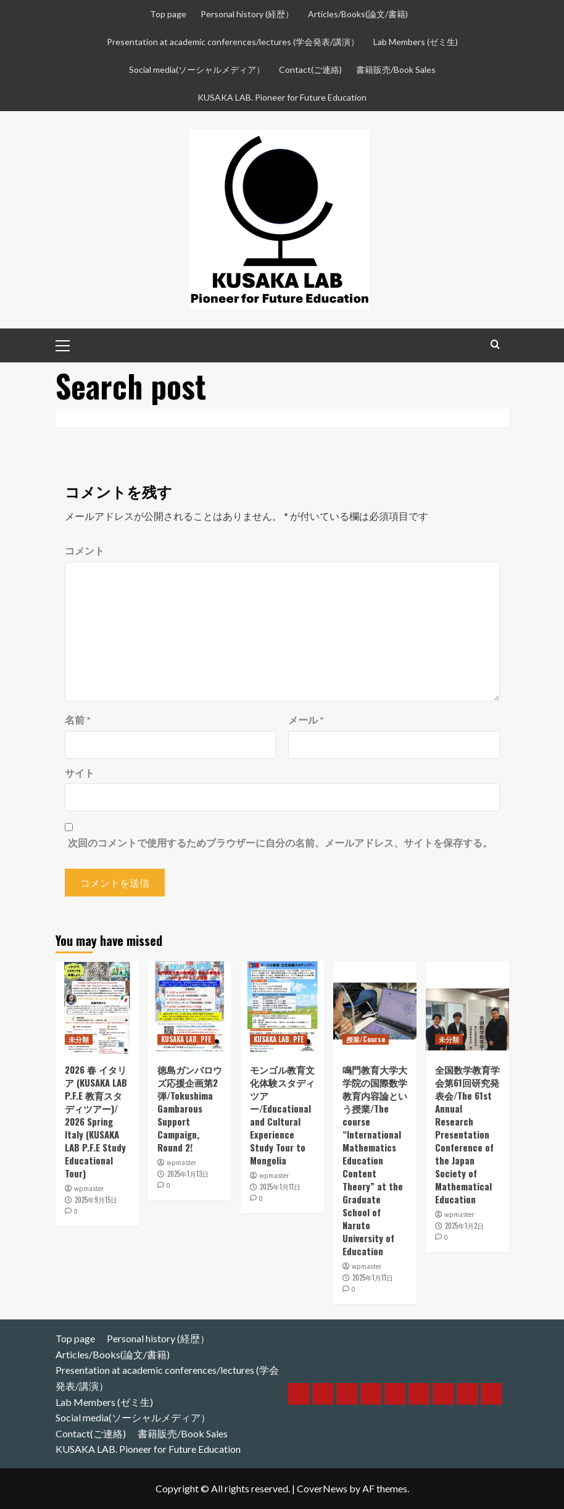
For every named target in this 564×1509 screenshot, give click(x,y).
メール (306, 719)
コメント (84, 550)
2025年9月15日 (96, 1200)
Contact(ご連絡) (310, 69)
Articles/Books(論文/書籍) (358, 14)
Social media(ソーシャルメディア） (197, 69)
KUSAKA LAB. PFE (186, 1039)
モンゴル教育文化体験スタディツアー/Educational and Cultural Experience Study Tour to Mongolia (282, 1115)
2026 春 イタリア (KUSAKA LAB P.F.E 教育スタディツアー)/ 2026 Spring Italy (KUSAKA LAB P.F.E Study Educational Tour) (96, 1121)
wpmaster (89, 1188)
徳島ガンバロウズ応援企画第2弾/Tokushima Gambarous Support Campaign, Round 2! (189, 1108)
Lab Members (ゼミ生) (415, 41)
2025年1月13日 (188, 1174)
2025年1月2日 (464, 1226)
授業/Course (365, 1039)
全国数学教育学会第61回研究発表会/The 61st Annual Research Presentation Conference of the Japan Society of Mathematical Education (467, 1134)
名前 (78, 719)
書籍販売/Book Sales (396, 69)
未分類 (78, 1039)
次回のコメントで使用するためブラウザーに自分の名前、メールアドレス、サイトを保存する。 (280, 842)
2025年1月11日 (280, 1187)
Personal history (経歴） (247, 14)
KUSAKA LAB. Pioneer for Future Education (282, 97)
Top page (168, 14)
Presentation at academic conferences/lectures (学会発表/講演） (233, 41)
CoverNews (322, 1488)
